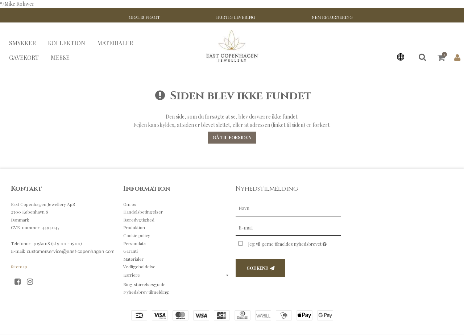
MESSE (60, 57)
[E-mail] (288, 227)
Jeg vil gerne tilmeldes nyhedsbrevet (294, 242)
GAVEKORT (24, 57)
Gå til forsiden (232, 137)
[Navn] (288, 207)
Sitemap (19, 266)
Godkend (257, 268)
